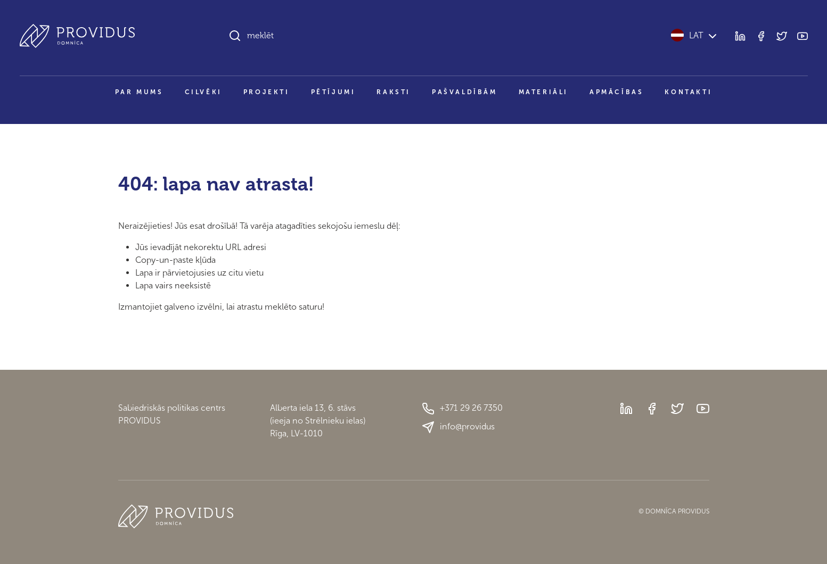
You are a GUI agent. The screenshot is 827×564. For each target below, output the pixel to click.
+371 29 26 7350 (462, 408)
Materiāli (543, 92)
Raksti (393, 92)
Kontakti (688, 92)
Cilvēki (203, 92)
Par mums (139, 92)
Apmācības (616, 92)
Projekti (266, 92)
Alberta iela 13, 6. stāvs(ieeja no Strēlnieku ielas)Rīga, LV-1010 (317, 420)
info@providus (458, 427)
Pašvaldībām (464, 92)
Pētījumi (333, 92)
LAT (695, 35)
